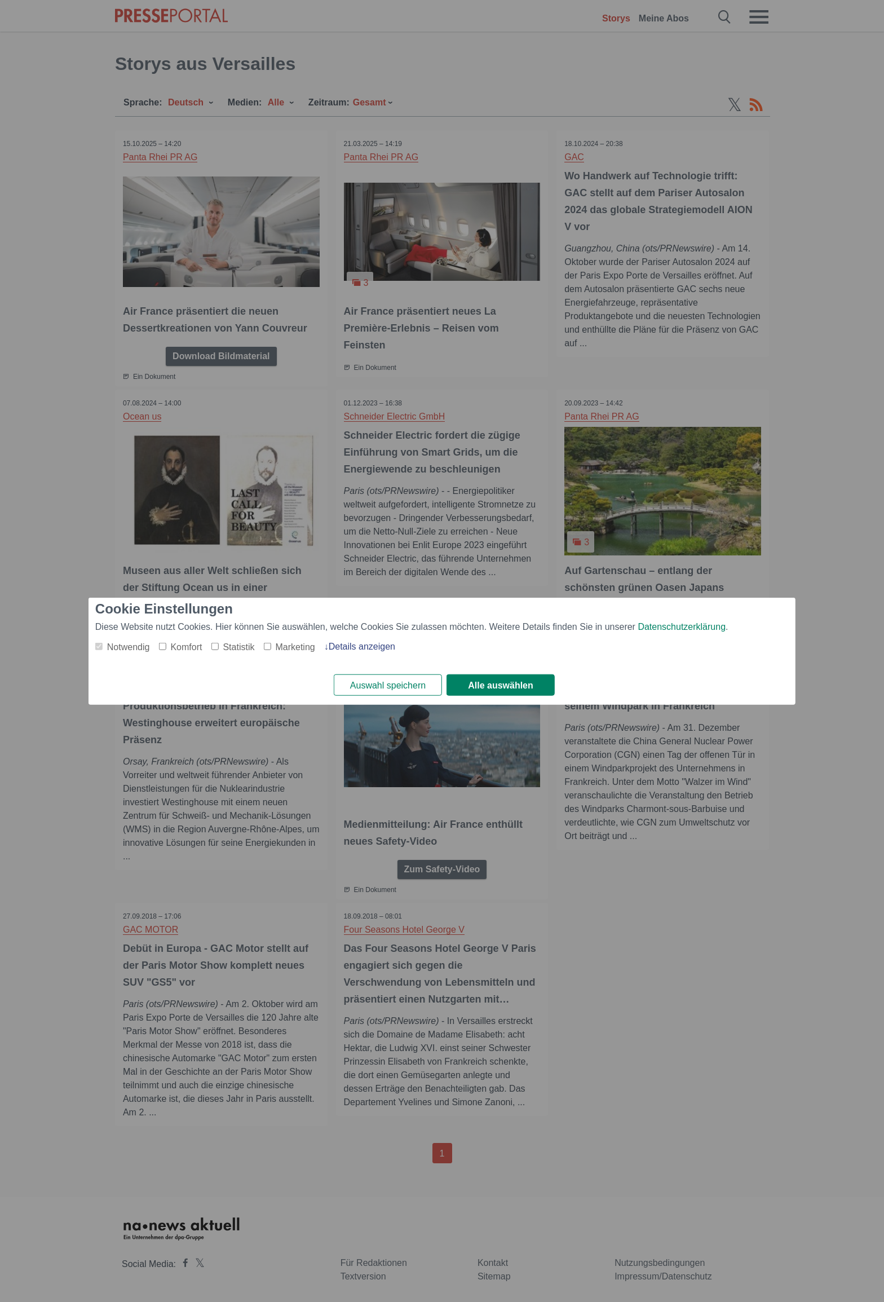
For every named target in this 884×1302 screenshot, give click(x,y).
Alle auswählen (500, 685)
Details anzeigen (362, 646)
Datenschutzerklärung (682, 626)
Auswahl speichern (388, 685)
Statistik (238, 646)
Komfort (186, 646)
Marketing (295, 646)
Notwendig (128, 646)
